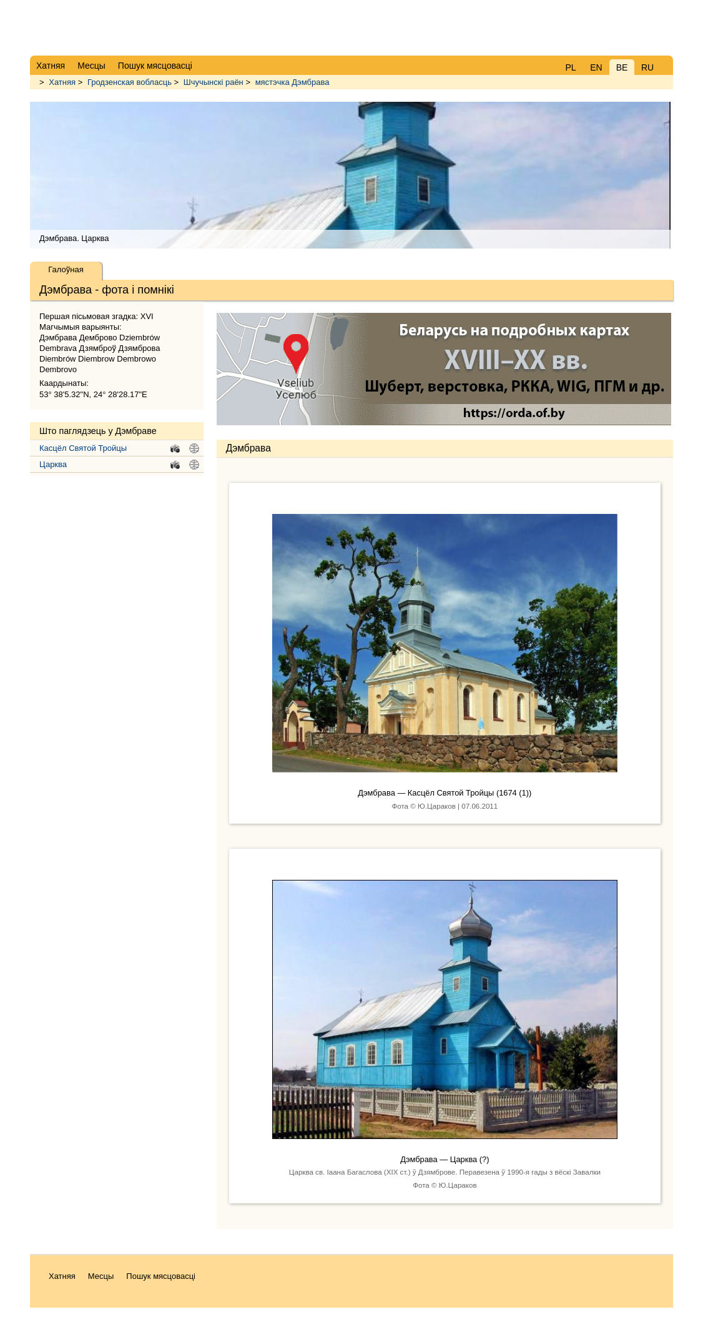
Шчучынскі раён (213, 82)
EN (596, 67)
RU (647, 67)
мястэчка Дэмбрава (292, 82)
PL (570, 67)
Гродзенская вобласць (129, 82)
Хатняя (62, 82)
